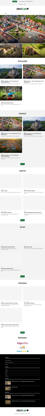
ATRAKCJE (6, 369)
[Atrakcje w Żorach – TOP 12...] (22, 29)
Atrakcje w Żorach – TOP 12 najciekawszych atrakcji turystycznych (23, 381)
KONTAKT (6, 364)
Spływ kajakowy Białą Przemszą (7, 102)
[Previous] (17, 1)
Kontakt (24, 4)
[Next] (18, 1)
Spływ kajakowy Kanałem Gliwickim (8, 246)
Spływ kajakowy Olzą (28, 246)
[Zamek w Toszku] (11, 51)
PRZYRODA (7, 376)
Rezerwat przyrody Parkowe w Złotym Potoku (10, 324)
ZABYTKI (6, 371)
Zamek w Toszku (4, 190)
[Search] (39, 13)
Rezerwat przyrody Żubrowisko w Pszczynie (9, 303)
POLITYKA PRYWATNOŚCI (9, 362)
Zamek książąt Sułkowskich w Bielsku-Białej (32, 212)
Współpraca (21, 4)
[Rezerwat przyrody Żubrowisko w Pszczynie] (34, 51)
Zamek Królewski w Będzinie (29, 190)
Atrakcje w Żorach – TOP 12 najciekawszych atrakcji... (27, 1)
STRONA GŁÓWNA (8, 360)
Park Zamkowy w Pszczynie (6, 212)
